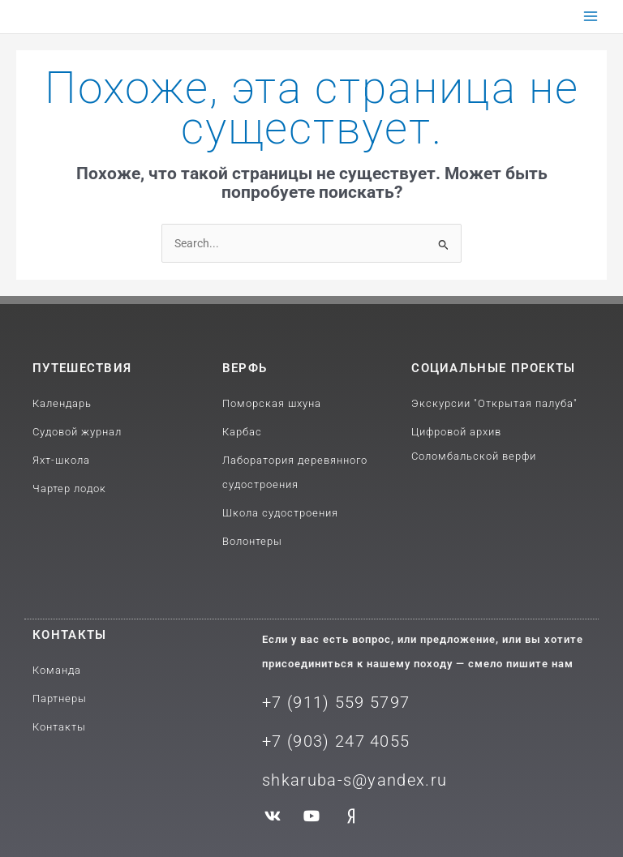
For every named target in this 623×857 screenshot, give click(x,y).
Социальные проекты (493, 368)
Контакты (69, 635)
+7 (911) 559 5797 (336, 702)
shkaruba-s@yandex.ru (354, 780)
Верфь (245, 368)
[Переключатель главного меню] (591, 16)
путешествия (81, 368)
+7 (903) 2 (303, 741)
